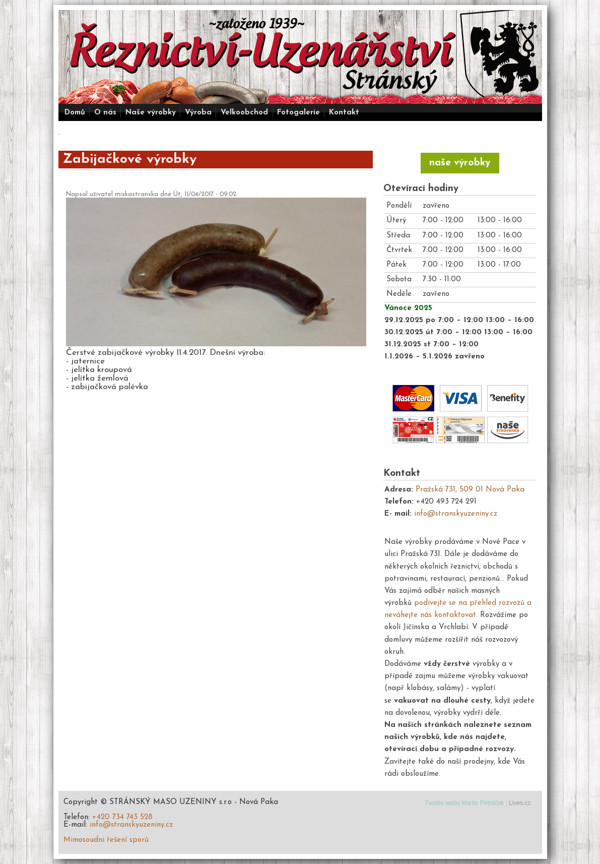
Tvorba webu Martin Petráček (464, 803)
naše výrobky (459, 163)
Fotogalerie (298, 112)
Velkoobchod (244, 112)
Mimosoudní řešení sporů (106, 840)
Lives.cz (519, 803)
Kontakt (344, 112)
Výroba (198, 112)
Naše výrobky (150, 112)
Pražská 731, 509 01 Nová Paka (470, 489)
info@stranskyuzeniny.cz (455, 514)
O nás (105, 112)
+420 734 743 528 (122, 817)
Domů (74, 112)
